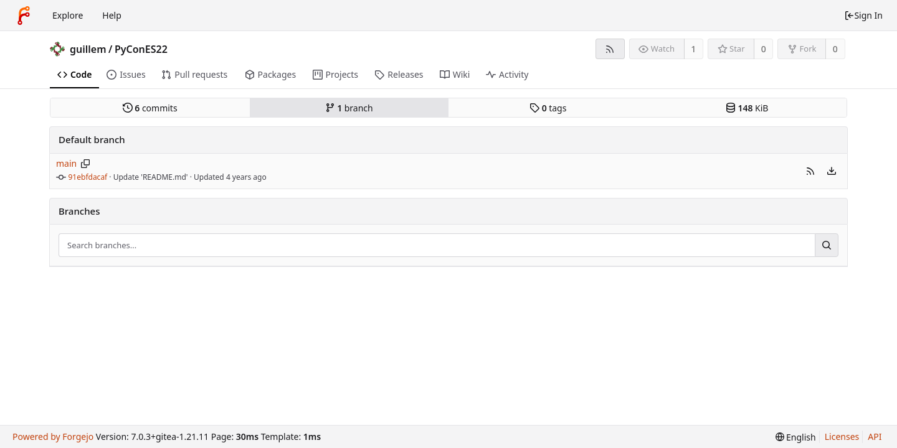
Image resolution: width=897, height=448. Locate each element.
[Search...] (826, 245)
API (874, 436)
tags (547, 108)
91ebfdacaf (88, 177)
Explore (67, 15)
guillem (88, 49)
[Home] (23, 15)
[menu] (831, 171)
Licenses (842, 436)
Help (111, 15)
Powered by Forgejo (52, 436)
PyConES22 (141, 49)
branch (349, 108)
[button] (810, 171)
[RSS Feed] (610, 49)
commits (150, 108)
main (66, 163)
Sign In (863, 15)
